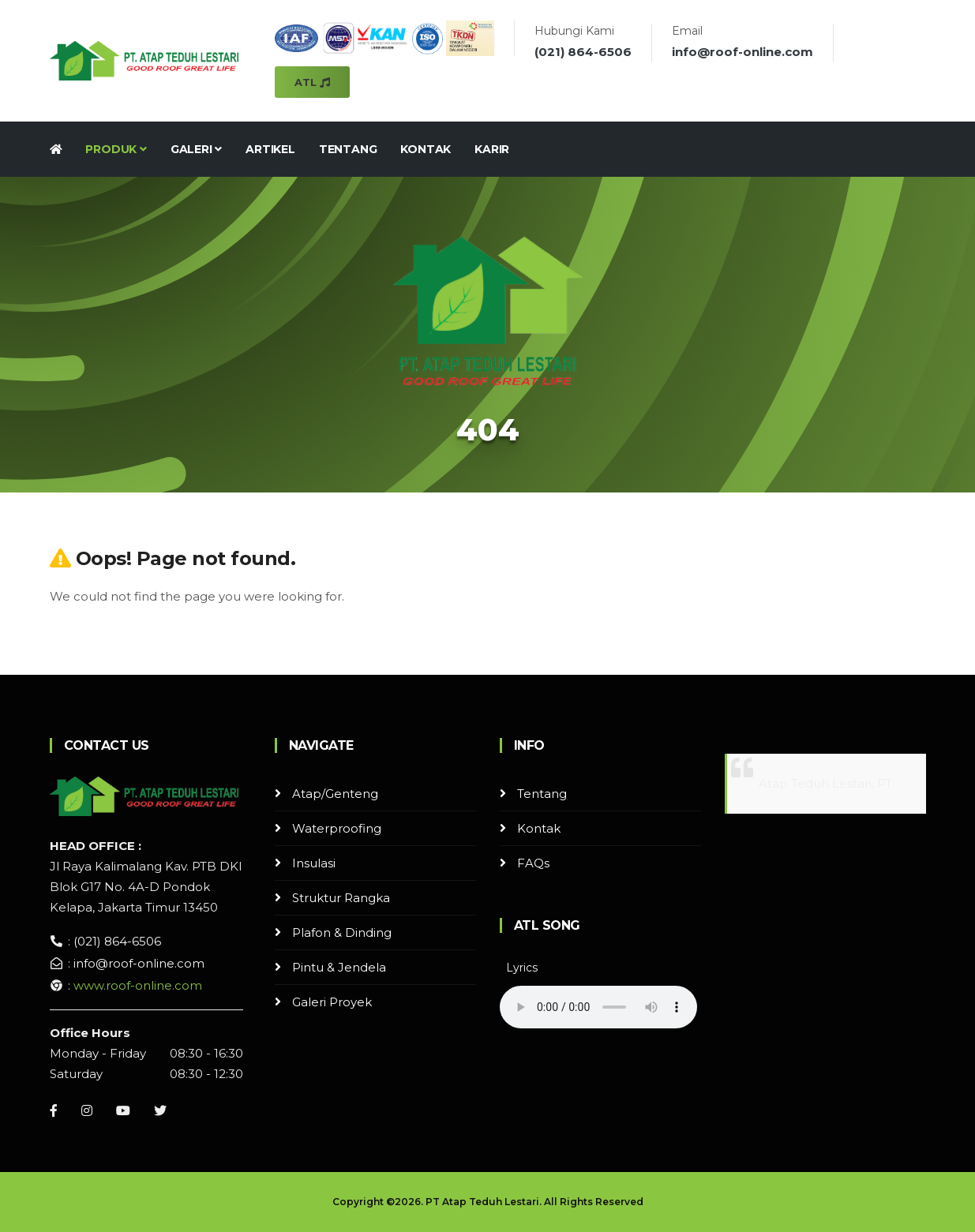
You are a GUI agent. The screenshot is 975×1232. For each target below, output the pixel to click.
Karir (491, 149)
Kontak (425, 149)
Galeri (196, 149)
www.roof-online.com (137, 985)
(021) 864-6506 (583, 51)
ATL (312, 82)
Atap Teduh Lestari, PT (825, 783)
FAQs (533, 863)
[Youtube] (123, 1110)
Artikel (270, 149)
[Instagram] (87, 1110)
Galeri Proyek (332, 1001)
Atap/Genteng (335, 793)
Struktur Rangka (341, 897)
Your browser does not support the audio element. (598, 1007)
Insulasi (314, 863)
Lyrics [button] (522, 968)
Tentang (348, 149)
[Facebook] (53, 1110)
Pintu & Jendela (339, 967)
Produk (115, 149)
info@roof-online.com (742, 51)
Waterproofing (336, 828)
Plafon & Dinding (342, 932)
